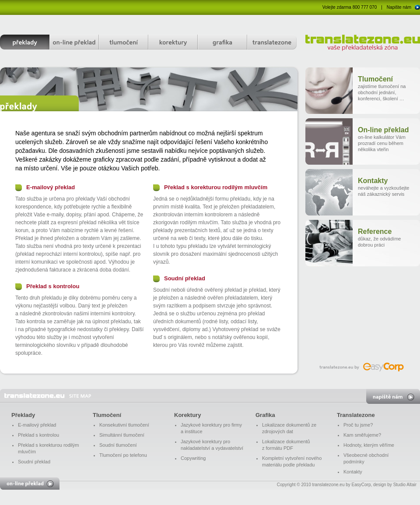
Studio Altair (404, 484)
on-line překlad (74, 42)
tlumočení (123, 42)
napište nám (393, 396)
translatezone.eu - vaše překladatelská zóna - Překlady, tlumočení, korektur (47, 395)
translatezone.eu (362, 43)
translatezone (272, 42)
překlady (24, 42)
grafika (222, 42)
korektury (173, 42)
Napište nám (399, 7)
